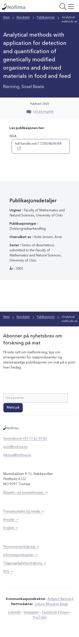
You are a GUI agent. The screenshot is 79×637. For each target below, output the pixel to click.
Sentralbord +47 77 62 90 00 (25, 438)
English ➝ (10, 528)
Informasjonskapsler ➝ (20, 555)
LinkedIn (14, 612)
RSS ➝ (8, 571)
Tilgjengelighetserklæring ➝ (24, 563)
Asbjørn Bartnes (59, 599)
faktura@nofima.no (17, 455)
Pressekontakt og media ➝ (23, 511)
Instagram (31, 612)
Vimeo (64, 612)
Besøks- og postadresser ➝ (25, 492)
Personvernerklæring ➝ (21, 547)
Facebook (49, 612)
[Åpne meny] (62, 7)
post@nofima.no (15, 447)
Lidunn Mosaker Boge (51, 604)
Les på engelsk (40, 111)
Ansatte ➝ (10, 519)
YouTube (40, 617)
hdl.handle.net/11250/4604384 (38, 146)
